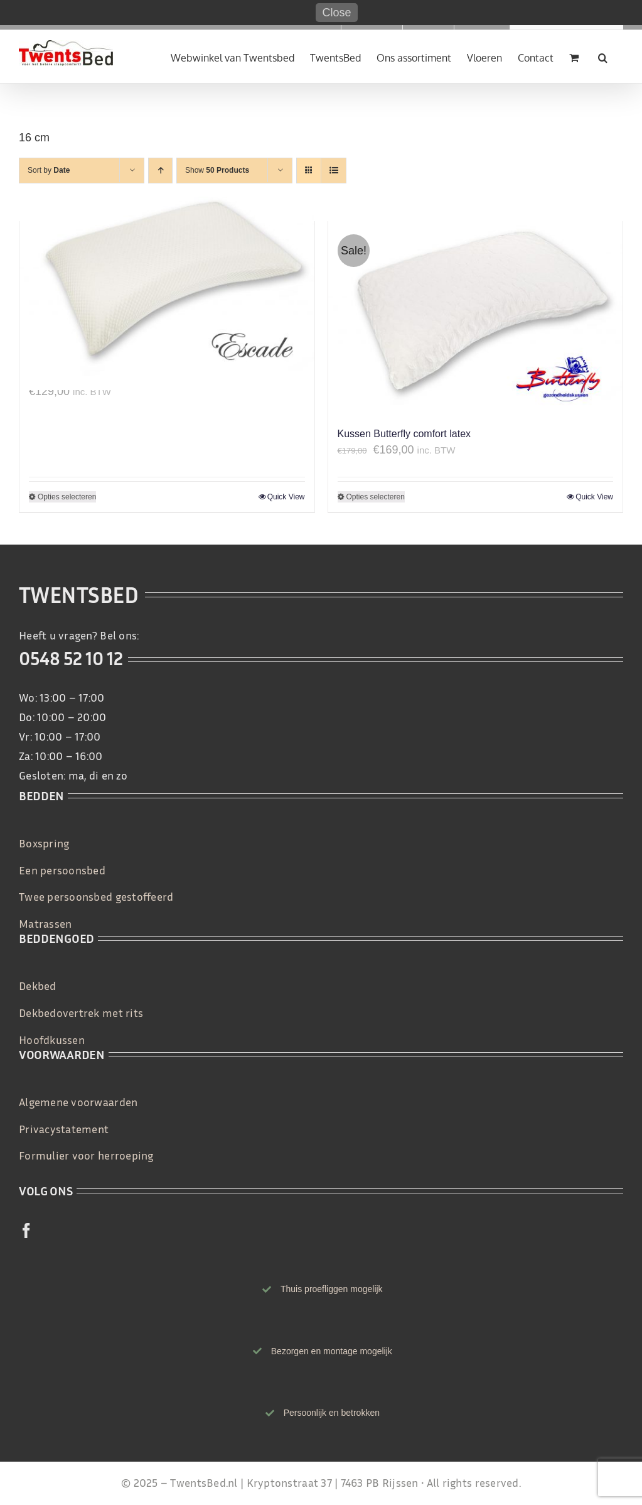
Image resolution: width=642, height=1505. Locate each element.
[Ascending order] (160, 170)
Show (217, 170)
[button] (602, 56)
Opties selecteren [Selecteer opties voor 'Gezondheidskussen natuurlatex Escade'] (67, 496)
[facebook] (26, 1230)
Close (336, 12)
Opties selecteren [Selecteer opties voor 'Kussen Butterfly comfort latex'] (375, 496)
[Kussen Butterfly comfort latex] (475, 318)
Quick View (286, 496)
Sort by (49, 170)
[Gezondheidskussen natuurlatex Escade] (166, 289)
